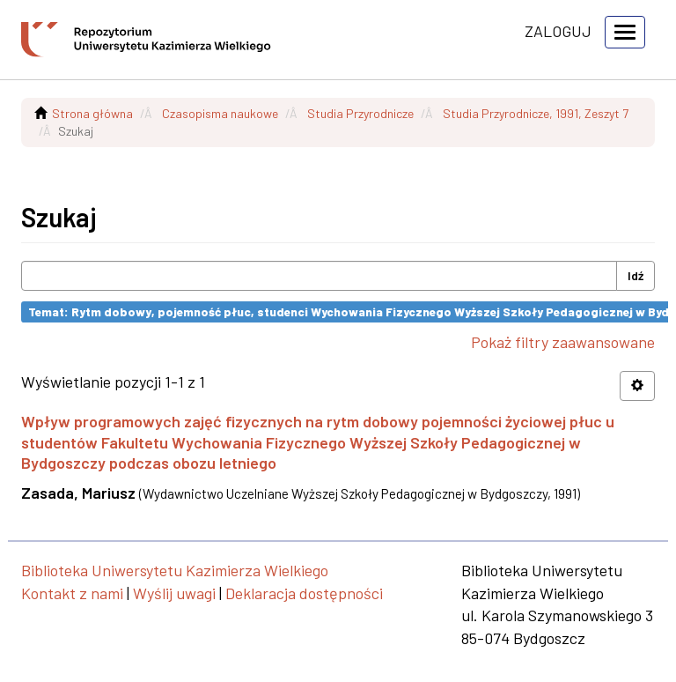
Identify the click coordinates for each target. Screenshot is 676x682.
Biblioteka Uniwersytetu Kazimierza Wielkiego (174, 570)
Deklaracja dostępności (304, 593)
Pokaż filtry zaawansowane (563, 342)
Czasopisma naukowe (220, 113)
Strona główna (92, 113)
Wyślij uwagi (174, 593)
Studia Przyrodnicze (360, 113)
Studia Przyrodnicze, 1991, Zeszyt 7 (535, 113)
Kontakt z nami (72, 593)
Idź (635, 275)
